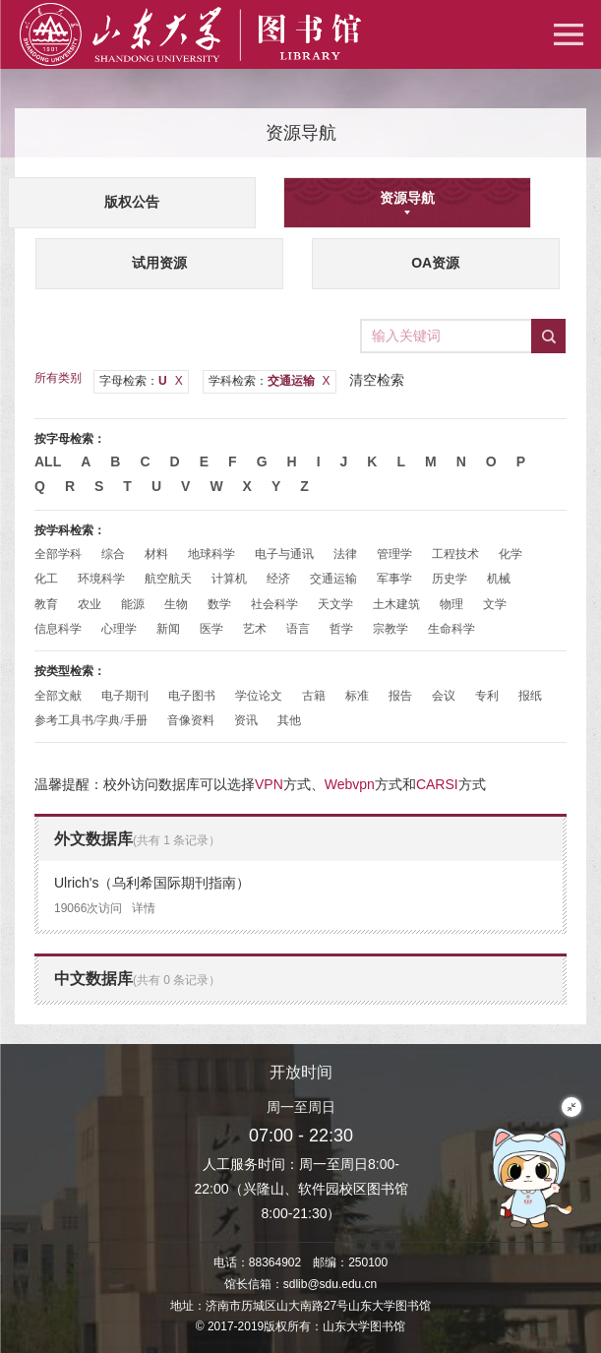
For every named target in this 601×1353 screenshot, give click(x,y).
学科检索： (270, 381)
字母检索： (141, 381)
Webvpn (350, 784)
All (47, 461)
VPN (269, 784)
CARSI (437, 784)
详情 (143, 908)
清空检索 (376, 380)
